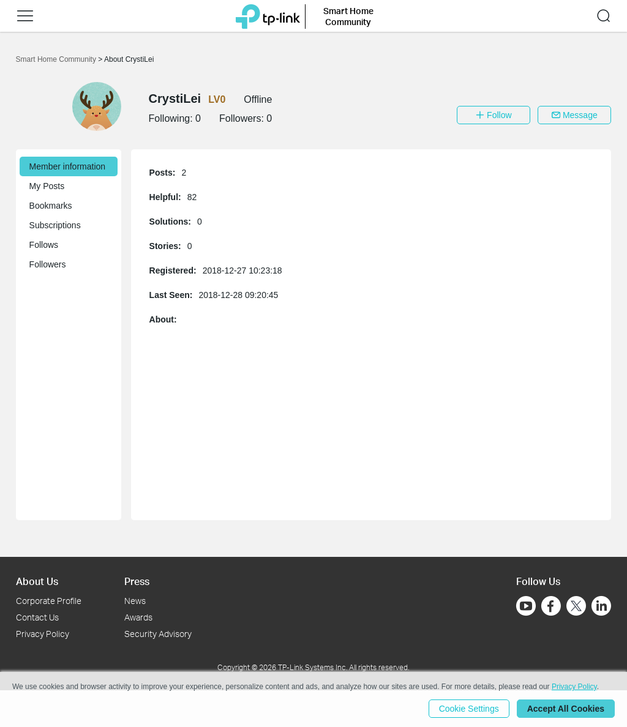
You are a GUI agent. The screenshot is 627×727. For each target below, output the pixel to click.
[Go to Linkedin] (601, 606)
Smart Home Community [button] (348, 16)
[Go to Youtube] (526, 606)
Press (136, 581)
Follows (43, 245)
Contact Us (37, 617)
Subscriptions (55, 225)
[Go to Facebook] (551, 606)
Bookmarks (50, 206)
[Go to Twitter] (576, 607)
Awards (138, 617)
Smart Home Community (57, 59)
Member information (67, 166)
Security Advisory (158, 633)
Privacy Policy (42, 633)
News (135, 600)
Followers (47, 264)
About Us (37, 581)
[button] (25, 16)
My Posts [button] (47, 186)
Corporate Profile (48, 600)
